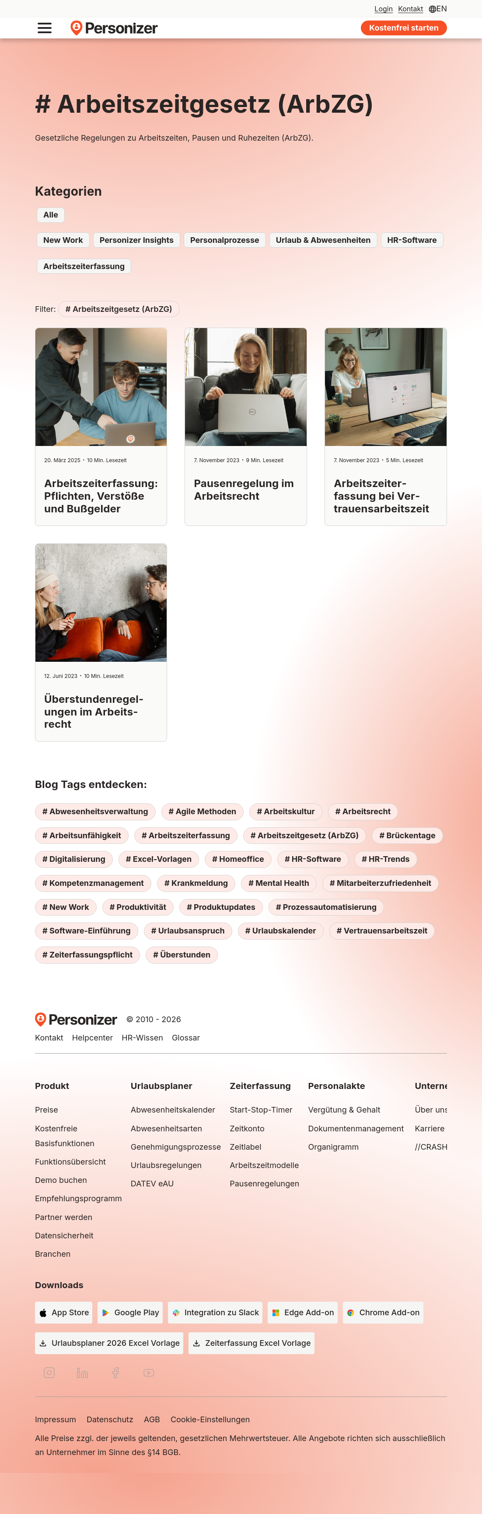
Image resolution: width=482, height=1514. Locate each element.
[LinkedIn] (82, 1373)
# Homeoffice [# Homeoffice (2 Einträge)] (238, 859)
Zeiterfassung (260, 1086)
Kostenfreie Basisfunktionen (64, 1136)
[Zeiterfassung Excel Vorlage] (251, 1343)
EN (442, 8)
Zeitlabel (245, 1146)
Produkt (52, 1086)
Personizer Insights (137, 240)
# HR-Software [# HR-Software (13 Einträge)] (313, 859)
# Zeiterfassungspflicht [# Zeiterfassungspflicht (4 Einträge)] (87, 954)
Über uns (432, 1109)
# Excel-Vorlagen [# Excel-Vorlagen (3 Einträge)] (159, 859)
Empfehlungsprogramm (78, 1198)
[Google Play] (130, 1313)
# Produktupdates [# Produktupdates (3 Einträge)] (221, 907)
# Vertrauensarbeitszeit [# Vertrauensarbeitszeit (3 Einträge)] (382, 930)
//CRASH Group (443, 1146)
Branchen (52, 1253)
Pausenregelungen (264, 1183)
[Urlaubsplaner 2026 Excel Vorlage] (109, 1343)
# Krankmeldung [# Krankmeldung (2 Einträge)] (196, 883)
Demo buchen (61, 1180)
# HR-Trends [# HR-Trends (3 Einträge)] (386, 859)
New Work (63, 240)
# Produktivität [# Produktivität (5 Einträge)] (138, 907)
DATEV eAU (152, 1183)
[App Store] (63, 1313)
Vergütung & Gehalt (344, 1109)
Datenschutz (110, 1419)
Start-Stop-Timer (261, 1109)
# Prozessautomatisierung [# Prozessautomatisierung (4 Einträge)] (326, 907)
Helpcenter (92, 1037)
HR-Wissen (142, 1037)
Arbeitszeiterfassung (84, 266)
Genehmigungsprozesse (176, 1146)
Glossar (186, 1037)
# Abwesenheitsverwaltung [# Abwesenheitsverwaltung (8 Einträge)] (95, 811)
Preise (46, 1109)
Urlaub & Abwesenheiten (323, 240)
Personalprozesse (224, 240)
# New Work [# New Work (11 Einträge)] (65, 907)
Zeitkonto (247, 1128)
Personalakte (336, 1086)
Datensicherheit (64, 1235)
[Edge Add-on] (302, 1313)
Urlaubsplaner (161, 1086)
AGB (152, 1419)
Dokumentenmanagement (357, 1128)
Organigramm (333, 1146)
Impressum (55, 1419)
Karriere (429, 1128)
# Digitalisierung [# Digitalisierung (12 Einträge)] (73, 859)
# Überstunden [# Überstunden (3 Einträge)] (181, 954)
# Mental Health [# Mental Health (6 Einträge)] (278, 883)
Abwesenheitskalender (173, 1109)
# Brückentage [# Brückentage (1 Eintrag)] (407, 835)
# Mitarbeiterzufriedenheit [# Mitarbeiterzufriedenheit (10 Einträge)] (380, 883)
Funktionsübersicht (70, 1161)
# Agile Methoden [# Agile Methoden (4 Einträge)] (203, 811)
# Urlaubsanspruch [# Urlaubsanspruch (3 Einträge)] (188, 930)
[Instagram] (49, 1373)
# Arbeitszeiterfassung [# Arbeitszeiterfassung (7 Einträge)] (186, 835)
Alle (50, 214)
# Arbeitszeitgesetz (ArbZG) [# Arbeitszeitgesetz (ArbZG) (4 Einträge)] (305, 835)
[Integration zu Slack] (215, 1313)
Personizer (114, 28)
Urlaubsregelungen (166, 1165)
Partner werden (63, 1217)
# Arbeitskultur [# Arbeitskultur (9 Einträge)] (285, 811)
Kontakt (49, 1037)
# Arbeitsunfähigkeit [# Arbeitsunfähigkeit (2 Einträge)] (81, 835)
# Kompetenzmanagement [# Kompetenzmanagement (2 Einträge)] (93, 883)
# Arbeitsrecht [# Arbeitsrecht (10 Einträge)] (363, 811)
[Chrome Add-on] (383, 1313)
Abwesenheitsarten (166, 1128)
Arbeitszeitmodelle (264, 1165)
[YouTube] (149, 1373)
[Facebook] (115, 1373)
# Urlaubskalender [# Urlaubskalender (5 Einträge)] (280, 930)
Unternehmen (444, 1086)
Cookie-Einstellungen (210, 1419)
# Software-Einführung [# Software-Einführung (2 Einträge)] (86, 930)
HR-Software (412, 240)
